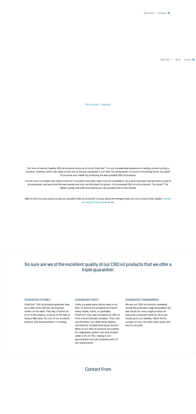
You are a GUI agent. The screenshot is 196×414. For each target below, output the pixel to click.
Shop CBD (165, 59)
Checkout (161, 13)
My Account (149, 13)
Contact (187, 59)
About (178, 59)
